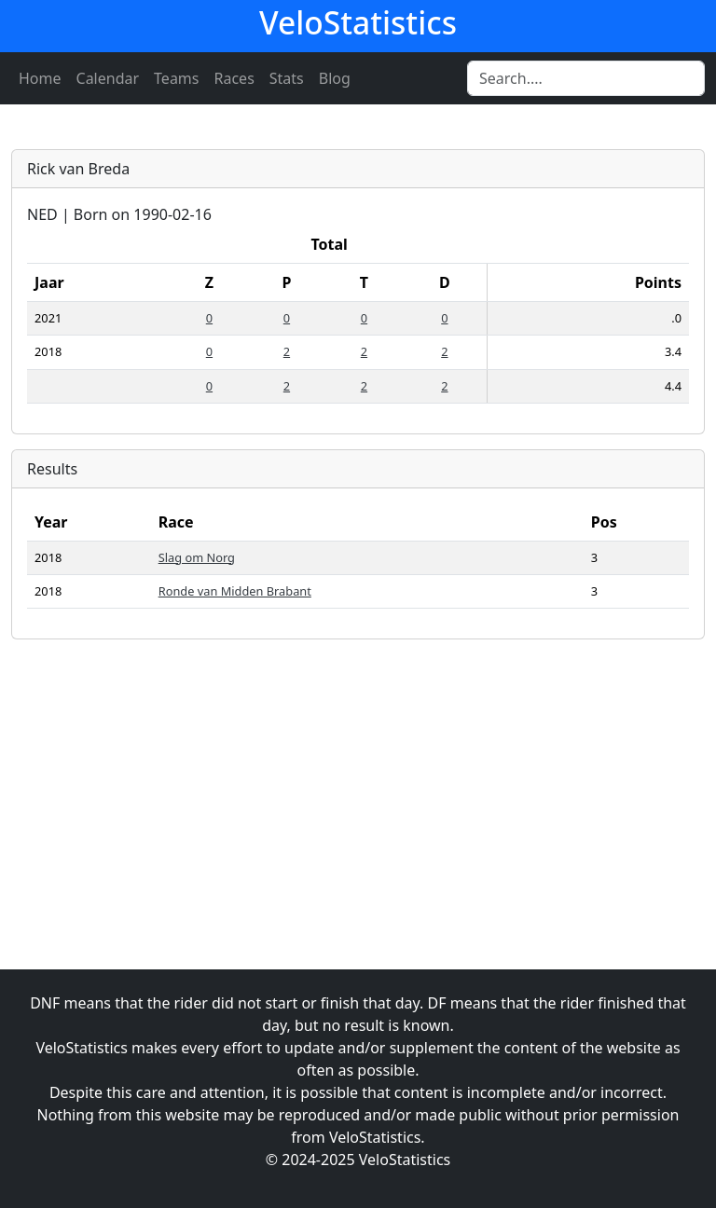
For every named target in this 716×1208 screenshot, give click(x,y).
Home (40, 78)
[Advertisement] (358, 784)
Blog (335, 78)
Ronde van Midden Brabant (234, 591)
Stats (286, 78)
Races (234, 78)
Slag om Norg (196, 557)
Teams (176, 78)
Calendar (108, 78)
